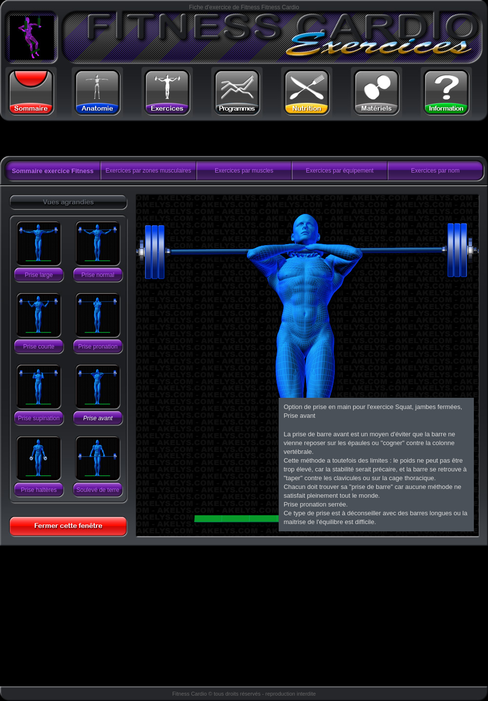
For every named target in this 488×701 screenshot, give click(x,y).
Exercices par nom (435, 170)
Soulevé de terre (97, 490)
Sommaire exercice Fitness (53, 171)
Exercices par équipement (340, 170)
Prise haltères (39, 490)
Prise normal (97, 275)
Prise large (39, 275)
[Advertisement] (123, 139)
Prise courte (38, 346)
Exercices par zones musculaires (148, 170)
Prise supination (39, 418)
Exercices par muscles (244, 170)
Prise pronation (98, 346)
